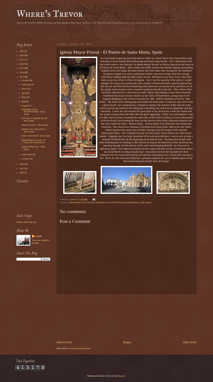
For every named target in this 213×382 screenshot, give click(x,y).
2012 (22, 64)
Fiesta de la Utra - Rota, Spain (34, 125)
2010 (22, 55)
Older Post (190, 342)
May (24, 97)
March (25, 89)
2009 (22, 51)
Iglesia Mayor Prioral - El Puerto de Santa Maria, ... (34, 141)
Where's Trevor (49, 13)
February (26, 84)
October (26, 159)
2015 (22, 77)
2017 (22, 168)
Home (127, 342)
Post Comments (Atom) (79, 348)
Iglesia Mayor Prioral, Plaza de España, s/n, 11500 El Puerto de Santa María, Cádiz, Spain (110, 202)
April (24, 93)
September (27, 154)
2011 (22, 60)
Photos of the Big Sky (26, 222)
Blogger (121, 376)
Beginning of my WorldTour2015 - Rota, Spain (33, 111)
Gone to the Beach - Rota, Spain (35, 136)
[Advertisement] (52, 33)
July (24, 101)
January (26, 80)
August (25, 106)
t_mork (38, 236)
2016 (22, 164)
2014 (22, 72)
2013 (22, 68)
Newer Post (64, 342)
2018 (22, 172)
